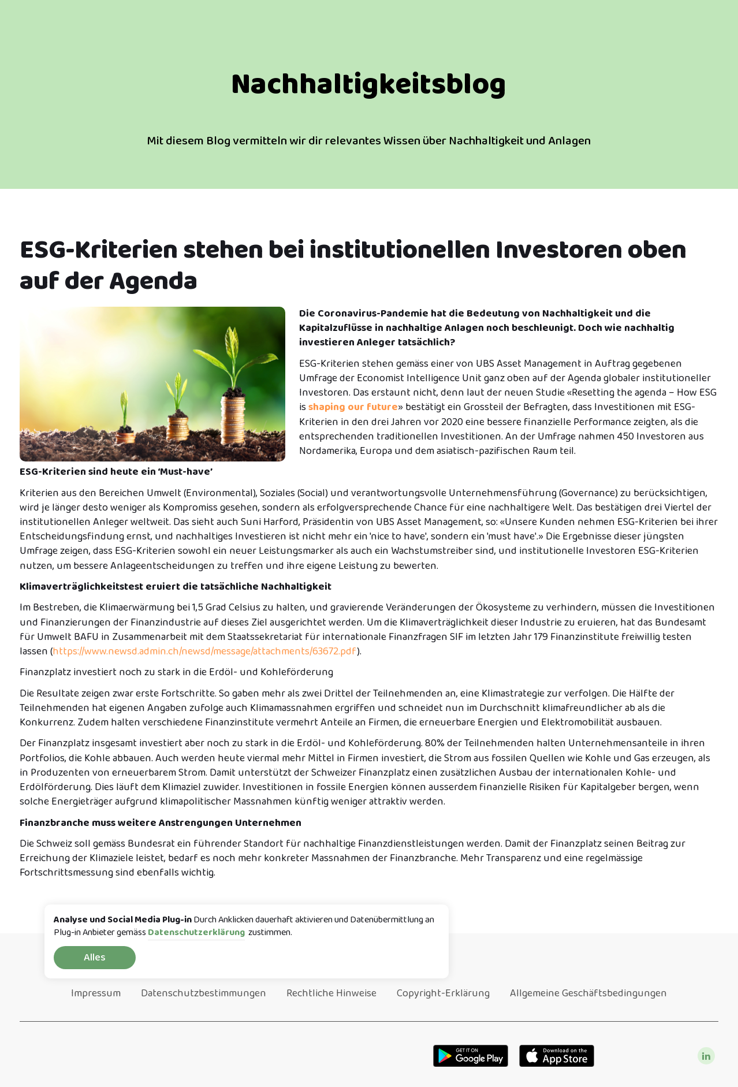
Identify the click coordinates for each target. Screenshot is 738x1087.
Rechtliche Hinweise (331, 993)
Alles (95, 958)
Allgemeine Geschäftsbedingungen (588, 993)
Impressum (96, 993)
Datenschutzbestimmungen (203, 993)
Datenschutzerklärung (196, 933)
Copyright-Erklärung (443, 993)
